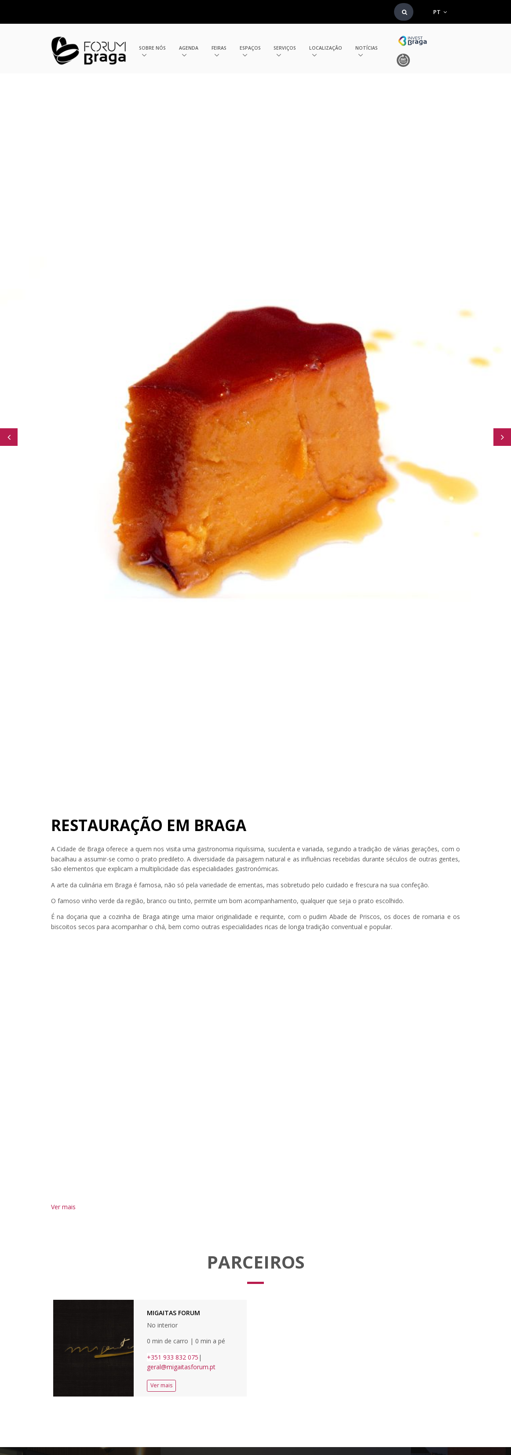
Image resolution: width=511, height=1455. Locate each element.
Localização (325, 48)
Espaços (250, 48)
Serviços (285, 48)
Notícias (366, 48)
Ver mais (63, 1207)
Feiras (219, 48)
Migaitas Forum (173, 1313)
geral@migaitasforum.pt (182, 1367)
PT (440, 12)
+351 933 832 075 (172, 1357)
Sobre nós (152, 48)
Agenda (188, 48)
